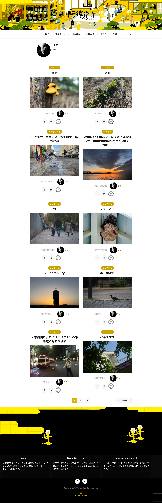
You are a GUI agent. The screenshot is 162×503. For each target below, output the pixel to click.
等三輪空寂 (107, 273)
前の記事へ (124, 400)
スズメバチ (107, 209)
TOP (47, 34)
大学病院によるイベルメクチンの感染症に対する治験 (54, 339)
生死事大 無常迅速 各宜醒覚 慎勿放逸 (54, 139)
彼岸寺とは (60, 34)
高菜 (107, 73)
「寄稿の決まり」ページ (69, 466)
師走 (54, 73)
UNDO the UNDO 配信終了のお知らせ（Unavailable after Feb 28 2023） (107, 141)
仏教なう (90, 34)
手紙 (115, 34)
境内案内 (76, 34)
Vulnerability (54, 273)
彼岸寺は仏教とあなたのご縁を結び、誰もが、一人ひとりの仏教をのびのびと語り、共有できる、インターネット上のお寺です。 (25, 465)
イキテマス (107, 337)
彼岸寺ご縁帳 (54, 131)
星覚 (55, 45)
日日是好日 (107, 67)
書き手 (104, 34)
